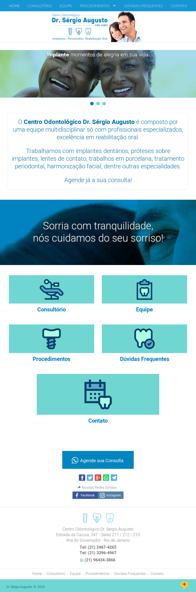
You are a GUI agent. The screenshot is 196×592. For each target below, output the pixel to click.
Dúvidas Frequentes (130, 573)
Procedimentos (97, 573)
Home (37, 573)
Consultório (56, 573)
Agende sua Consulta (102, 460)
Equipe (75, 573)
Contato (157, 573)
